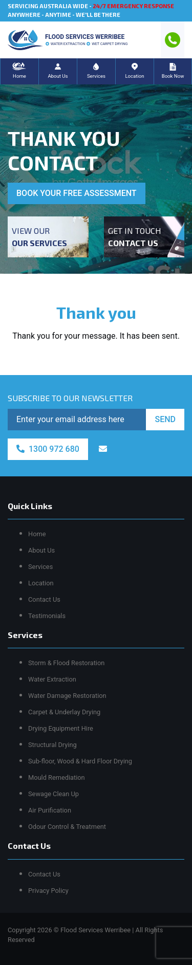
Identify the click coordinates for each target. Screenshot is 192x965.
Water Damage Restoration (67, 695)
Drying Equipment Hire (60, 728)
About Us (41, 550)
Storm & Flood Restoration (66, 663)
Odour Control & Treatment (67, 826)
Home (37, 534)
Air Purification (49, 810)
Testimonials (47, 616)
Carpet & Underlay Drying (64, 712)
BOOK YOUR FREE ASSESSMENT (76, 193)
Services (40, 567)
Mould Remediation (56, 777)
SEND (165, 419)
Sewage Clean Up (53, 794)
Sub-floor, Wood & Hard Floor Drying (80, 761)
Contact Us (44, 599)
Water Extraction (52, 679)
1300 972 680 (47, 449)
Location (41, 583)
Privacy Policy (48, 890)
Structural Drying (52, 745)
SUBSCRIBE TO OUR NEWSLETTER (70, 398)
